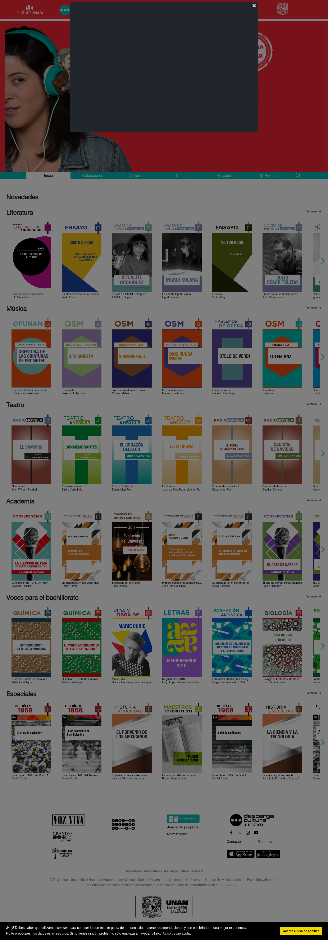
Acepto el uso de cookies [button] (301, 931)
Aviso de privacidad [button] (177, 933)
